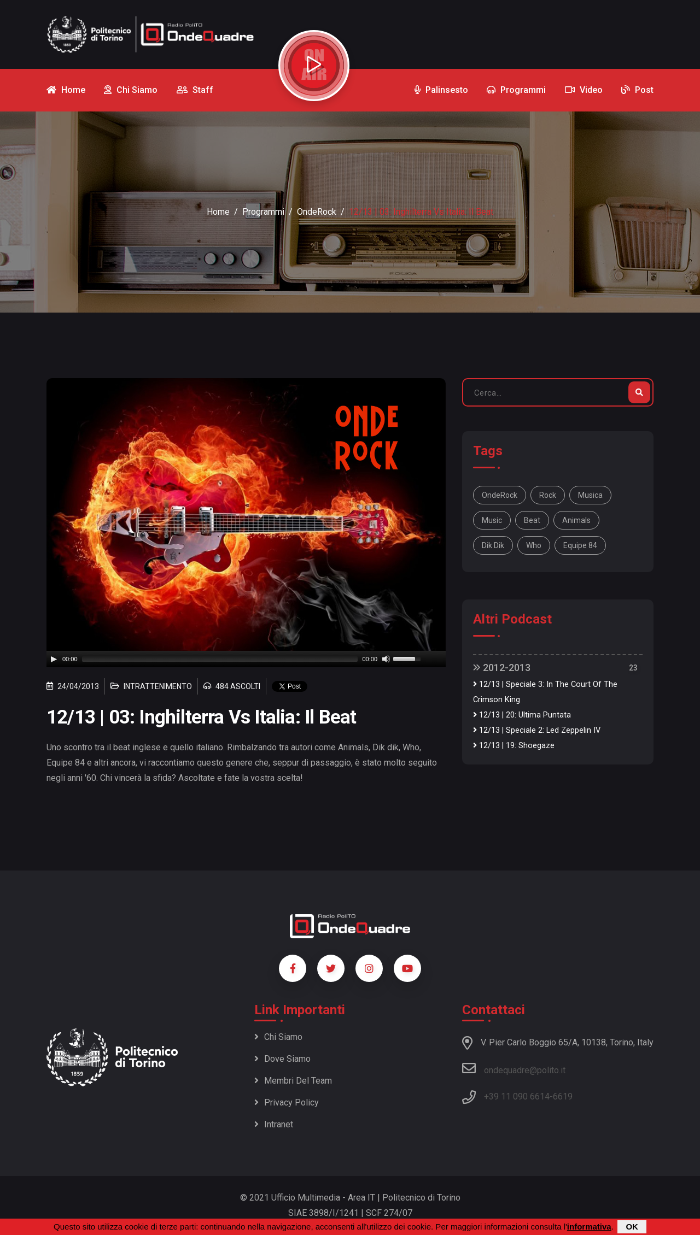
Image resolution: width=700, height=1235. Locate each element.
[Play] (53, 659)
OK (632, 1226)
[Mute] (386, 659)
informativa (589, 1226)
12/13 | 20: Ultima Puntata (522, 715)
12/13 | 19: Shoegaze (514, 745)
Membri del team (293, 1080)
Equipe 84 (580, 545)
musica (590, 495)
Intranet (273, 1124)
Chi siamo (278, 1037)
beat (532, 520)
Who (533, 545)
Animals (576, 520)
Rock (547, 495)
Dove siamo (282, 1059)
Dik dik (493, 545)
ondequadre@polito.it (513, 1068)
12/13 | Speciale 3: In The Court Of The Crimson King (545, 692)
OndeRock (316, 212)
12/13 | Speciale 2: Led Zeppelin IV (536, 730)
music (492, 520)
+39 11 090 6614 (517, 1096)
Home (218, 212)
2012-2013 (501, 667)
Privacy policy (286, 1102)
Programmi (263, 212)
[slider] (220, 659)
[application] (246, 659)
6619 (563, 1096)
